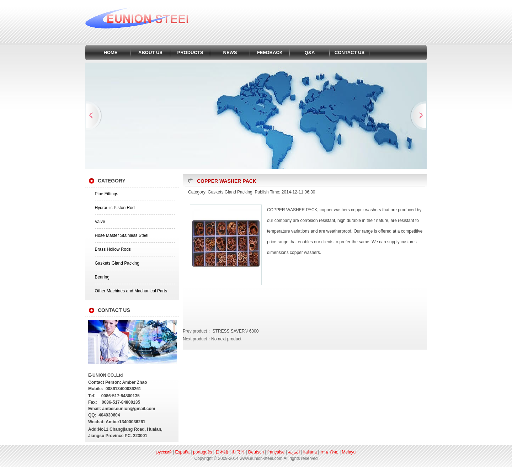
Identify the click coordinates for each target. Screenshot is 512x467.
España (182, 452)
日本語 (221, 452)
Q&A (310, 52)
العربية (294, 452)
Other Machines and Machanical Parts (131, 290)
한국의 (238, 452)
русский (164, 452)
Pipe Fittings (106, 193)
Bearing (102, 277)
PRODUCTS (190, 52)
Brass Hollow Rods (113, 249)
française (276, 452)
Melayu (349, 452)
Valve (100, 221)
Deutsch (256, 452)
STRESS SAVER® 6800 (234, 331)
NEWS (230, 52)
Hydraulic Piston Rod (115, 207)
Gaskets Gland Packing (117, 263)
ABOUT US (150, 52)
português (202, 452)
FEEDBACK (270, 52)
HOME (111, 52)
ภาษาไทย (329, 452)
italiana (310, 452)
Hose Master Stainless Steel (122, 235)
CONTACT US (349, 52)
